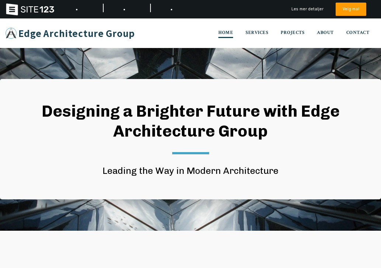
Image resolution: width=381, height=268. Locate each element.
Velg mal (351, 9)
